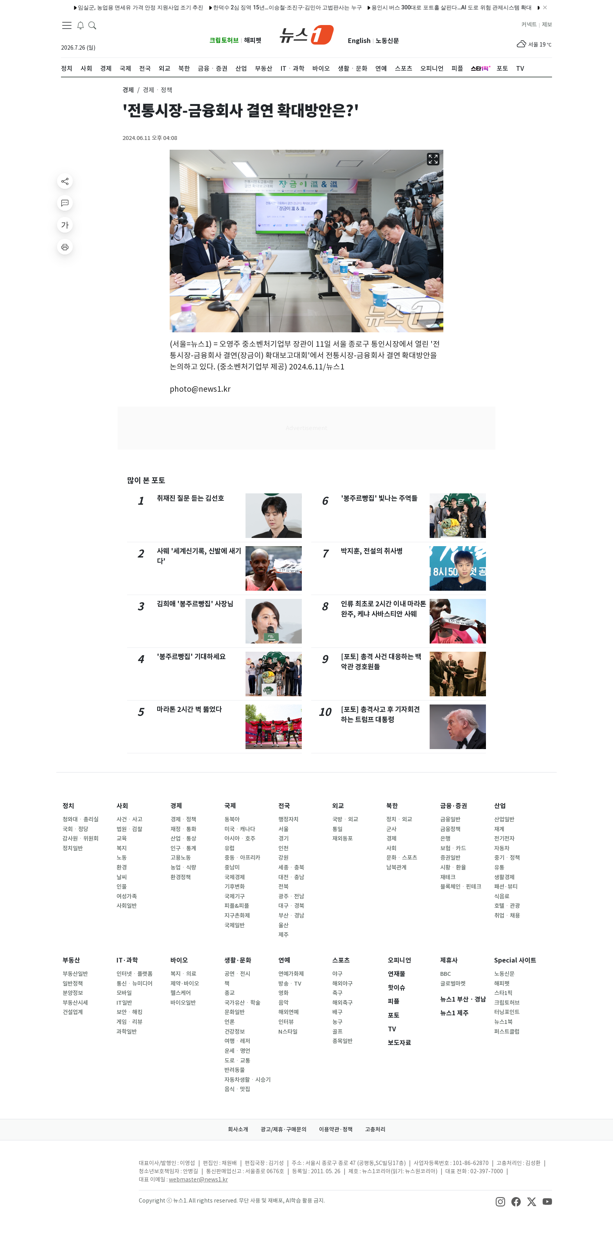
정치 (68, 806)
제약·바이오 (184, 983)
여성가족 (127, 896)
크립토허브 (224, 40)
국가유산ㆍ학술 (242, 1002)
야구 (337, 973)
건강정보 (234, 1031)
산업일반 (504, 819)
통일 (337, 829)
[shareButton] (65, 181)
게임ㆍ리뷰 (129, 1021)
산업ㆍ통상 (183, 838)
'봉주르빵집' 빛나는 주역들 (379, 498)
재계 (499, 829)
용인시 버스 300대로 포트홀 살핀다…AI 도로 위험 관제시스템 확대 (426, 7)
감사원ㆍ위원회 (81, 838)
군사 (391, 829)
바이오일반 (183, 1002)
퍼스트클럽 (507, 1031)
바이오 (179, 960)
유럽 (229, 848)
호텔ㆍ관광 (507, 905)
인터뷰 (286, 1021)
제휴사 (449, 960)
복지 (122, 848)
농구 (337, 1021)
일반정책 (73, 983)
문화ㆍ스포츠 (401, 857)
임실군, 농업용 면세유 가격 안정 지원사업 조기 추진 (115, 7)
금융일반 (450, 819)
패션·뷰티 (506, 886)
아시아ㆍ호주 (239, 838)
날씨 (122, 877)
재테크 (447, 877)
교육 (122, 838)
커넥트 (529, 24)
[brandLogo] (306, 34)
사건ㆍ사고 (129, 819)
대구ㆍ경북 (291, 905)
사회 (122, 806)
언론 (229, 1021)
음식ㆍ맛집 (237, 1089)
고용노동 (180, 857)
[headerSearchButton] (92, 25)
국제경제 (234, 877)
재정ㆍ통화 (183, 829)
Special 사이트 (515, 960)
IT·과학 (127, 960)
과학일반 (127, 1031)
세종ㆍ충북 (291, 867)
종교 (229, 993)
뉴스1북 (503, 1021)
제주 (283, 934)
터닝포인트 (507, 1012)
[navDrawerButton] (67, 25)
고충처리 (375, 1129)
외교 (338, 806)
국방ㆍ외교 (345, 819)
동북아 (232, 819)
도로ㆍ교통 (237, 1060)
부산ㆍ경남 (291, 915)
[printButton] (65, 247)
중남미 (232, 867)
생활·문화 (237, 960)
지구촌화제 (237, 915)
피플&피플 (236, 905)
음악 (283, 1002)
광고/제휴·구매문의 (283, 1129)
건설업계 (73, 1012)
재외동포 (342, 838)
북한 (392, 806)
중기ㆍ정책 (507, 857)
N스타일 (288, 1031)
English (359, 41)
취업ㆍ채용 (507, 915)
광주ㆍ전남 (291, 896)
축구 (337, 993)
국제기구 (234, 896)
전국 (284, 806)
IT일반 (124, 1002)
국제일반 (234, 925)
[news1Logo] (93, 1169)
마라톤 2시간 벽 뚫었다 (189, 709)
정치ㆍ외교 (399, 819)
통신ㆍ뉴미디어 (134, 983)
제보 (547, 24)
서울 (283, 829)
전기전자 (504, 838)
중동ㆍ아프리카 (242, 857)
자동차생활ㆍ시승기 (247, 1079)
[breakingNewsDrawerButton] (80, 25)
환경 (122, 867)
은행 (445, 838)
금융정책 (450, 829)
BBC (445, 973)
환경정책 (180, 877)
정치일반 (73, 848)
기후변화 (234, 886)
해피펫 (253, 40)
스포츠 (341, 960)
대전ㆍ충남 (291, 877)
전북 (283, 886)
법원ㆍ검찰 (129, 829)
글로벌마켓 (453, 983)
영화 (283, 993)
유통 (499, 867)
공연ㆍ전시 (237, 973)
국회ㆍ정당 (75, 829)
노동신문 (387, 41)
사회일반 (127, 905)
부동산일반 (75, 973)
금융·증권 (453, 806)
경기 (283, 838)
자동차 (501, 848)
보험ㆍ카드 (453, 848)
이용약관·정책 (336, 1129)
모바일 (124, 993)
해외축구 (342, 1002)
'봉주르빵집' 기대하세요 (191, 656)
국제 (230, 806)
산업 (500, 806)
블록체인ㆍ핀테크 (460, 886)
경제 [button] (128, 90)
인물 (122, 886)
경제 (176, 806)
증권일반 (450, 857)
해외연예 (288, 1012)
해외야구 (342, 983)
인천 (283, 848)
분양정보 (73, 993)
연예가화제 (291, 973)
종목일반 (342, 1041)
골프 (337, 1031)
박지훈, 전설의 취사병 (372, 551)
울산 (283, 925)
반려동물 (234, 1070)
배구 (337, 1012)
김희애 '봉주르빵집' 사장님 (195, 603)
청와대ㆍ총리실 (81, 819)
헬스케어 (180, 993)
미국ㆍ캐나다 (239, 829)
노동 (122, 857)
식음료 (501, 896)
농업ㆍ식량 (183, 867)
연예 (284, 960)
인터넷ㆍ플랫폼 (134, 973)
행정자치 (288, 819)
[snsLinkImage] (500, 1201)
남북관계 (396, 867)
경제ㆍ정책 (183, 819)
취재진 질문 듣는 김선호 (190, 498)
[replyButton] (65, 203)
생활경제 (504, 877)
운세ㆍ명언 (237, 1050)
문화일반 (234, 1012)
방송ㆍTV (289, 983)
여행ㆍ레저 (237, 1041)
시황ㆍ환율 (453, 867)
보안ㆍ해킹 (129, 1012)
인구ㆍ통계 (183, 848)
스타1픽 (503, 993)
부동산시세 (75, 1002)
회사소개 (238, 1129)
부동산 (71, 960)
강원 (283, 857)
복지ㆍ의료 (183, 973)
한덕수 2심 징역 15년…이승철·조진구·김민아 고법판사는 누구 (261, 7)
